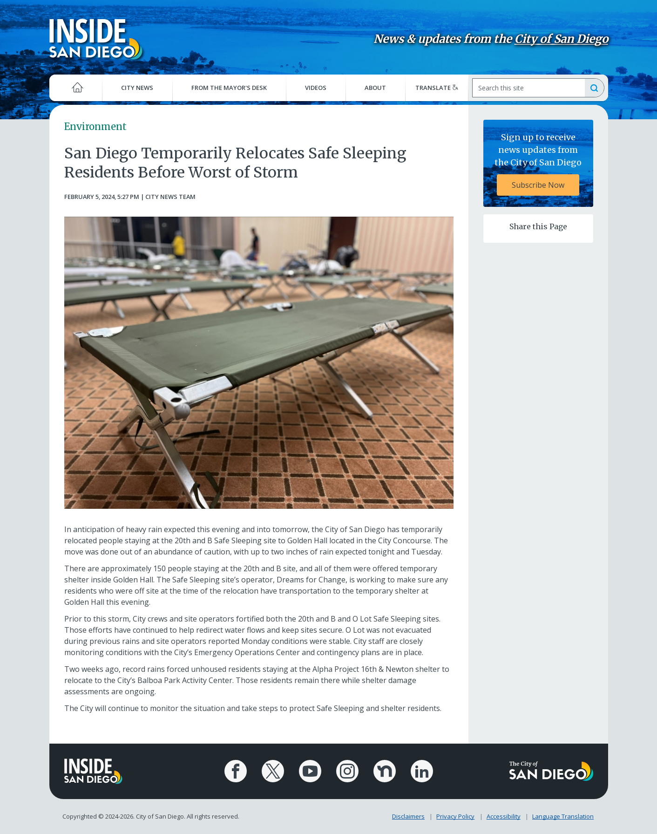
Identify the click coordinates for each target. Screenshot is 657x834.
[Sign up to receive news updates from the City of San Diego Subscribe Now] (538, 163)
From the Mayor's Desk (229, 87)
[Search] (528, 88)
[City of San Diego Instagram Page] (347, 771)
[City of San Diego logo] (551, 771)
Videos (315, 87)
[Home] (75, 88)
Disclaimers (408, 816)
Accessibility (504, 816)
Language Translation (563, 816)
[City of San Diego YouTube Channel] (310, 771)
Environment (95, 126)
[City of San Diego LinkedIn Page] (422, 771)
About (375, 87)
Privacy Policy (455, 816)
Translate (436, 87)
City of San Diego (561, 39)
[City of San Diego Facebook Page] (235, 771)
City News (137, 87)
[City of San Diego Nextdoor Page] (384, 771)
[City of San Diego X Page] (273, 771)
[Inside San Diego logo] (95, 39)
